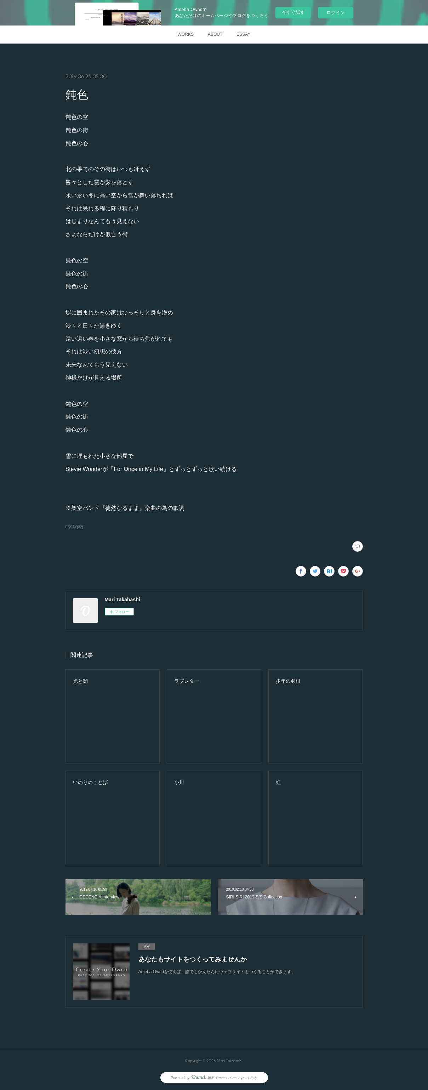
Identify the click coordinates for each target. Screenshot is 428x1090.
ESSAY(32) (74, 527)
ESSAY (243, 34)
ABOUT (215, 34)
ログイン (335, 12)
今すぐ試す (293, 12)
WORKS (186, 34)
